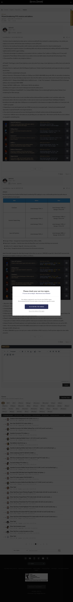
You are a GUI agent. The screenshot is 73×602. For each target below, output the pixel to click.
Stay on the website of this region (36, 311)
